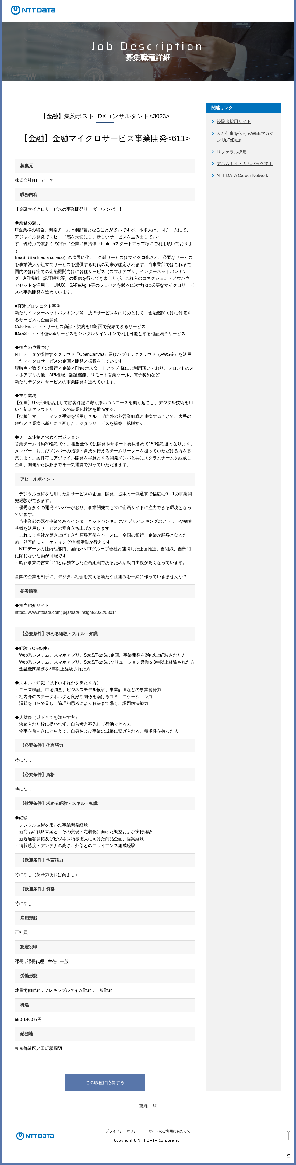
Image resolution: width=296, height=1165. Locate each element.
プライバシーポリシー (122, 1131)
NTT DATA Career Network (242, 175)
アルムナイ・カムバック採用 (245, 163)
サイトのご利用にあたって (170, 1131)
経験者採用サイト (234, 121)
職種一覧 (148, 1106)
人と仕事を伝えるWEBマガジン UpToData (245, 137)
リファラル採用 (232, 152)
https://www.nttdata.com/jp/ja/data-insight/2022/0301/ (65, 612)
